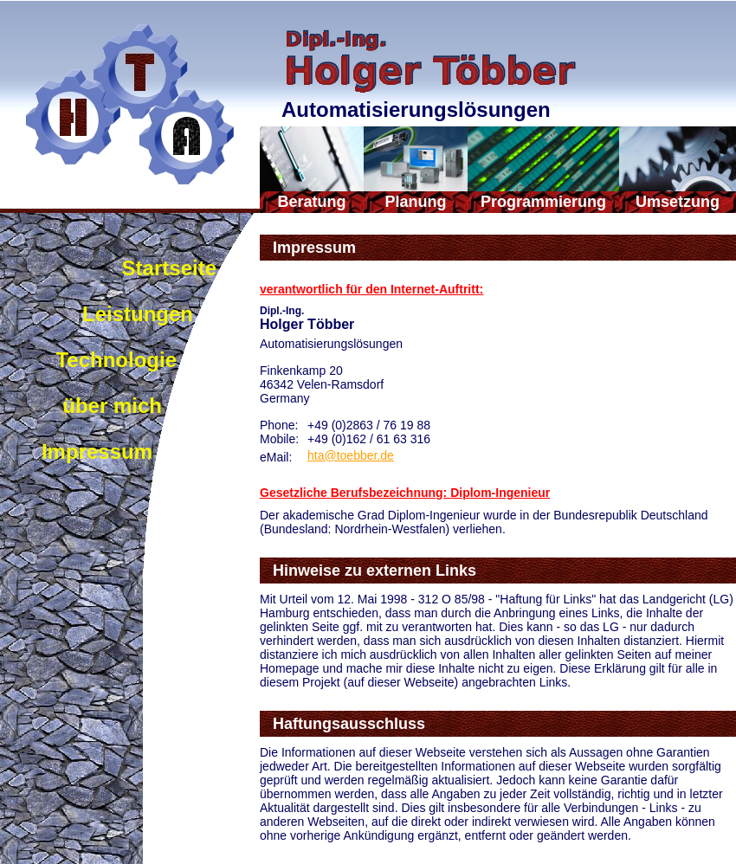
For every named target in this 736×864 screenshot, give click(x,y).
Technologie (116, 359)
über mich (112, 405)
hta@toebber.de (350, 455)
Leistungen (137, 314)
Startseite (169, 268)
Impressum (97, 451)
